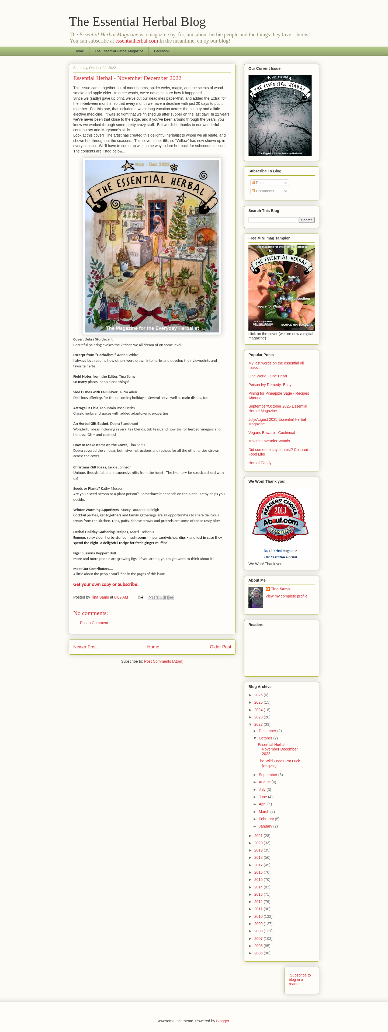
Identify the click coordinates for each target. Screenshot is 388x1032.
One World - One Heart (267, 376)
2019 (259, 850)
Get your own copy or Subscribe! (106, 584)
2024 (259, 710)
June (263, 797)
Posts (258, 182)
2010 (259, 916)
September (268, 775)
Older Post (220, 646)
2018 (259, 857)
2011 (259, 909)
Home (79, 51)
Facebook (161, 51)
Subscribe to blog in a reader (300, 979)
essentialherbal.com (136, 41)
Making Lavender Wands (269, 441)
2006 (259, 946)
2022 (259, 724)
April (263, 804)
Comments (263, 191)
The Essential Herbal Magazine (119, 51)
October (266, 738)
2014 (259, 887)
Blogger (222, 1021)
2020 (259, 843)
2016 (259, 872)
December (268, 731)
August (265, 782)
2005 (259, 953)
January (266, 826)
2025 (259, 702)
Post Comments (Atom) (163, 661)
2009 (259, 924)
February (267, 819)
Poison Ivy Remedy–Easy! (270, 385)
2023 (259, 717)
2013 (259, 894)
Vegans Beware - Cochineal (271, 432)
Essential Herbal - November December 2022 (278, 749)
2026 (259, 695)
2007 (259, 938)
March (264, 811)
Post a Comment (94, 623)
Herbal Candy (260, 463)
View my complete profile (286, 596)
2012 (259, 901)
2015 (259, 879)
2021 (259, 835)
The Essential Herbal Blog (137, 21)
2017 (259, 865)
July (262, 789)
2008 (259, 931)
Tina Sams (280, 589)
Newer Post (85, 646)
